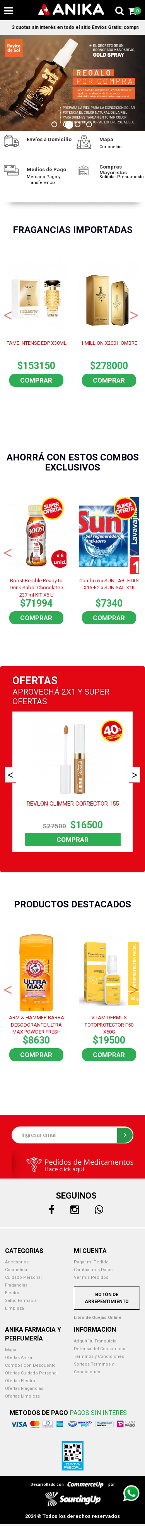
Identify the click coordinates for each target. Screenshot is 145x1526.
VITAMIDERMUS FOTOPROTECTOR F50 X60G (109, 1024)
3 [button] (78, 125)
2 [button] (67, 125)
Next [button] (134, 314)
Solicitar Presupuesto (121, 176)
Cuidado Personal (23, 1277)
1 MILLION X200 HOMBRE (109, 343)
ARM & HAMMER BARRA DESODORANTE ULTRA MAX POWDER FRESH (36, 1024)
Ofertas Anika (18, 1357)
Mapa (10, 1349)
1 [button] (55, 125)
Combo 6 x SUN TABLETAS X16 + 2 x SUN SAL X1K (109, 584)
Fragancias (16, 1285)
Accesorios (17, 1262)
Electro (12, 1292)
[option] (72, 83)
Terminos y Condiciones (99, 1356)
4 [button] (90, 125)
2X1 (68, 691)
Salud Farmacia (21, 1300)
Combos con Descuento (30, 1365)
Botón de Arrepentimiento (107, 1298)
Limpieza (14, 1308)
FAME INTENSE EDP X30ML (37, 343)
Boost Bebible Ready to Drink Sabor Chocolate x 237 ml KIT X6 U (36, 587)
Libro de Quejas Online (97, 1317)
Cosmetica (16, 1269)
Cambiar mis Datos (93, 1269)
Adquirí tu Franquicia (95, 1341)
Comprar (36, 380)
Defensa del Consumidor (100, 1348)
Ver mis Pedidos (91, 1277)
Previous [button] (7, 314)
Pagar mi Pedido (91, 1262)
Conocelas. (111, 146)
